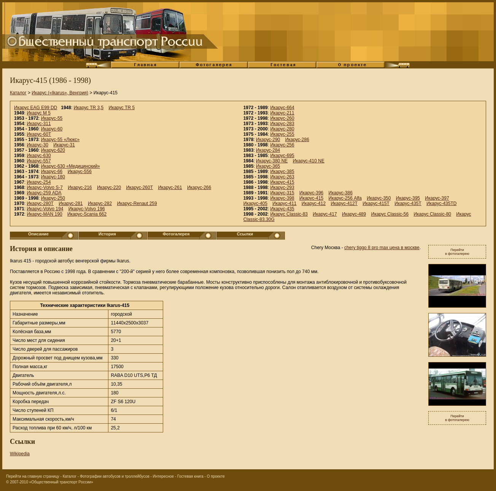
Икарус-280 (282, 129)
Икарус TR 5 (122, 107)
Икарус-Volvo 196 (86, 208)
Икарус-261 (170, 187)
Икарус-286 (297, 139)
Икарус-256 (282, 145)
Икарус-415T (375, 203)
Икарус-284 (268, 150)
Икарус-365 (268, 166)
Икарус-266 (199, 187)
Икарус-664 (282, 107)
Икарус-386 (341, 192)
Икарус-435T (407, 203)
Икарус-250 (53, 198)
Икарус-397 (437, 198)
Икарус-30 (37, 145)
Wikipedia (20, 453)
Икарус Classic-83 (289, 214)
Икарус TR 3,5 (89, 107)
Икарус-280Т (40, 203)
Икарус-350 (379, 198)
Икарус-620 (53, 150)
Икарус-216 (80, 187)
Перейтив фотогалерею (457, 252)
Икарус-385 (282, 171)
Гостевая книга (190, 476)
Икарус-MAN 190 (44, 214)
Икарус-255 (282, 134)
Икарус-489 (354, 214)
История (107, 234)
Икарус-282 (100, 203)
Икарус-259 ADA (44, 192)
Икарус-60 (52, 129)
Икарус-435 (282, 208)
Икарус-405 (255, 203)
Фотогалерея (176, 234)
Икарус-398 (282, 198)
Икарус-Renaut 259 (137, 203)
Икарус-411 (284, 203)
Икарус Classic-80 (432, 214)
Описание (38, 234)
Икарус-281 (71, 203)
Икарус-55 (52, 118)
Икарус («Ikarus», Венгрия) (60, 92)
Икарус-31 (64, 145)
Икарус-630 (39, 155)
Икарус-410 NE (308, 161)
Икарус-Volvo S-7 (45, 187)
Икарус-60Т (39, 134)
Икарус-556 (80, 171)
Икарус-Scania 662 (87, 214)
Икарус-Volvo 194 (45, 208)
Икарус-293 (282, 187)
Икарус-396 (311, 192)
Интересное (163, 476)
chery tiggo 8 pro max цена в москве (382, 247)
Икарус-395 (408, 198)
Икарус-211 (282, 113)
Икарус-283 (282, 123)
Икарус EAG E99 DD (35, 107)
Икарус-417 (325, 214)
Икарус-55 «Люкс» (60, 139)
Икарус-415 (282, 182)
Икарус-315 (282, 192)
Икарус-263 (282, 177)
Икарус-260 (282, 118)
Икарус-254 (39, 182)
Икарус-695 (282, 155)
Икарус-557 (39, 161)
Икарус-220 (109, 187)
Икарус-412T (344, 203)
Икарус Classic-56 (390, 214)
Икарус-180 (53, 177)
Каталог (18, 92)
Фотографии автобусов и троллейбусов (114, 476)
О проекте (216, 476)
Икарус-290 (268, 139)
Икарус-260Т (139, 187)
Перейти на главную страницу (32, 476)
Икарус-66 (52, 171)
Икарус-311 (39, 123)
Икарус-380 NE (272, 161)
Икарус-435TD (441, 203)
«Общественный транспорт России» (61, 482)
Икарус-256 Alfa (345, 198)
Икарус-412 (314, 203)
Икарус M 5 (39, 113)
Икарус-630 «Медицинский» (70, 166)
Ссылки (245, 234)
